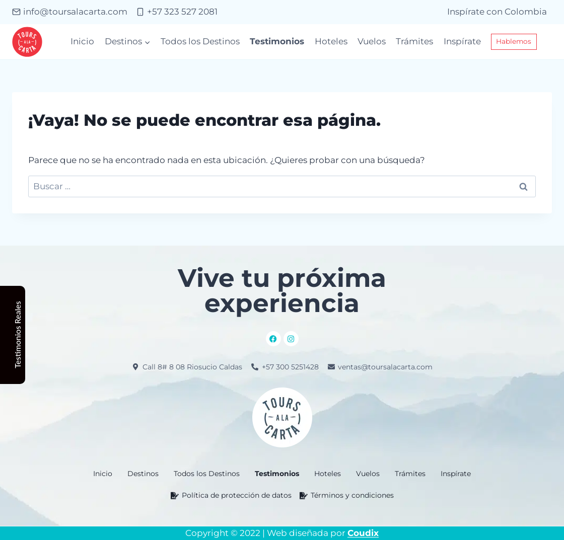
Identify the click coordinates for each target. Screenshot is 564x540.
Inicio (82, 41)
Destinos (143, 473)
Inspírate (462, 41)
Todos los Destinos (200, 41)
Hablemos (513, 41)
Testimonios (277, 41)
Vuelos (372, 41)
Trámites (414, 41)
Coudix (363, 533)
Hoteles (331, 41)
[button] (143, 473)
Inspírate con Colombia (497, 12)
